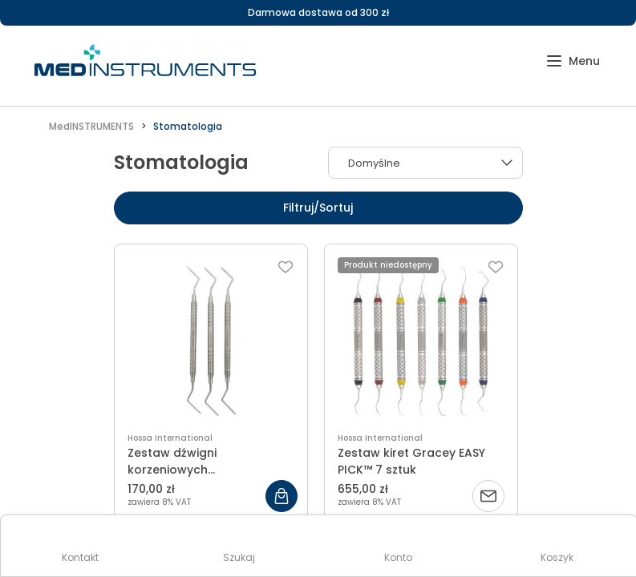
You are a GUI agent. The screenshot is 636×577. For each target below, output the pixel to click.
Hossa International (170, 438)
